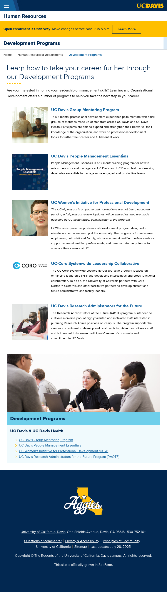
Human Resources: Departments (40, 54)
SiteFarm (105, 564)
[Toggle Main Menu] (6, 5)
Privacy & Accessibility (82, 540)
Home (7, 54)
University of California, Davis (43, 531)
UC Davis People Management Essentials (50, 445)
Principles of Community (121, 540)
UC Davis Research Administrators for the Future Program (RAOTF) (69, 456)
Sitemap (80, 546)
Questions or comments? (43, 540)
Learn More (127, 29)
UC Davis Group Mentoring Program (46, 439)
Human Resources (24, 16)
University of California (53, 546)
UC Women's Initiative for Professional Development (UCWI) (64, 450)
